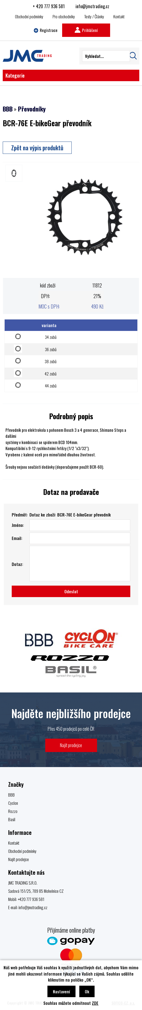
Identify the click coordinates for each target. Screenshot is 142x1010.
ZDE (95, 1003)
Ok (87, 991)
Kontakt (119, 16)
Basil (11, 819)
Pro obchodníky (64, 16)
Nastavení (61, 991)
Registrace (46, 30)
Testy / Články (94, 16)
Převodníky (32, 108)
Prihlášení (86, 30)
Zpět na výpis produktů (37, 147)
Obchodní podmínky (29, 16)
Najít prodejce (71, 745)
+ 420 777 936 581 (49, 6)
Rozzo (12, 811)
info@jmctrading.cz (92, 6)
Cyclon (13, 803)
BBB (8, 108)
